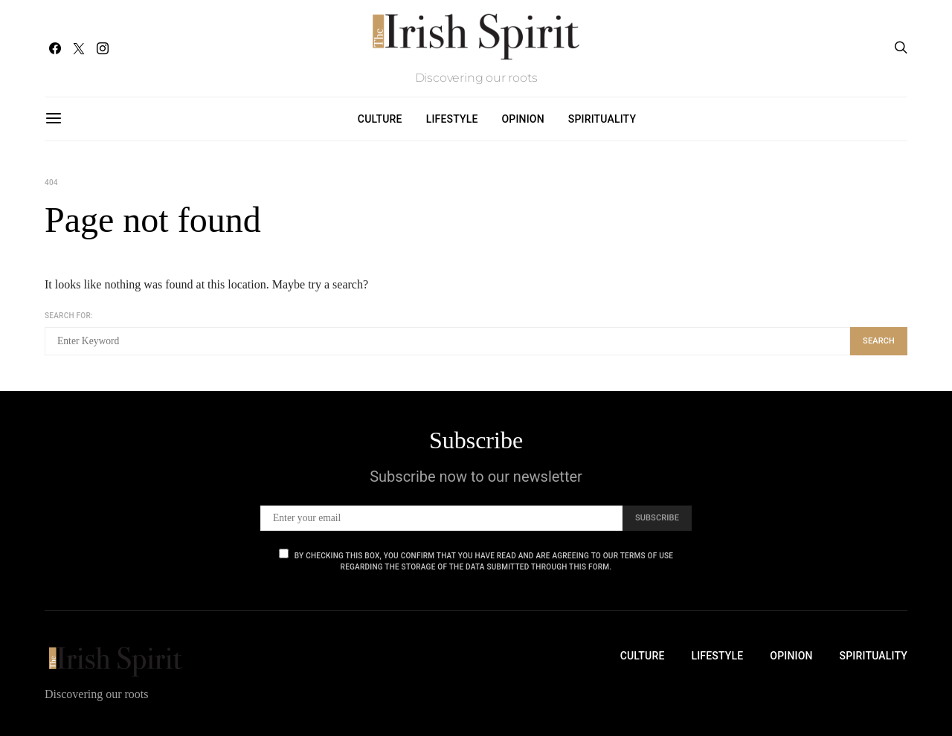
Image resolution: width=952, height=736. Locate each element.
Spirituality (602, 119)
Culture (380, 119)
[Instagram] (102, 48)
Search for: (69, 315)
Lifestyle (452, 119)
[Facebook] (55, 48)
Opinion (523, 119)
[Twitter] (78, 48)
